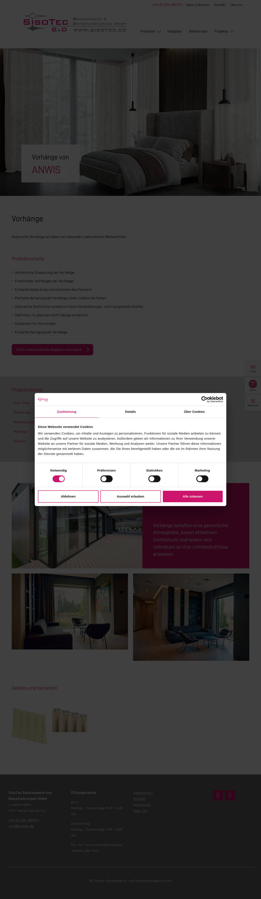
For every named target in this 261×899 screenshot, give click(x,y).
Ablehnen (68, 496)
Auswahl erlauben (130, 496)
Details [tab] (130, 411)
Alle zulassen (193, 496)
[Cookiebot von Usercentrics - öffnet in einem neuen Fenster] (204, 399)
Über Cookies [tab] (194, 411)
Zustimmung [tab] (66, 411)
